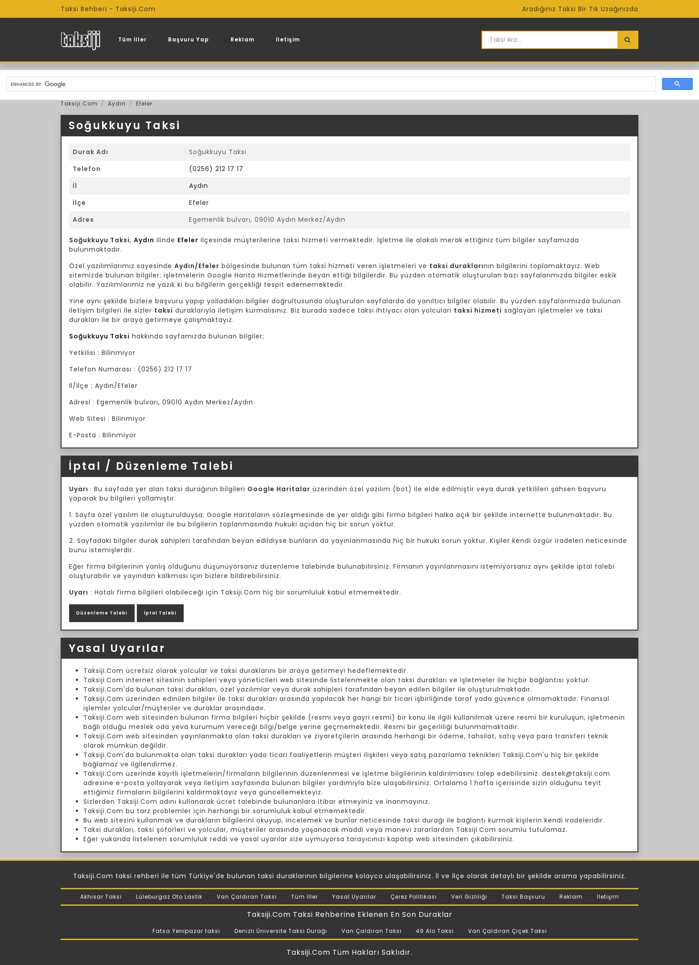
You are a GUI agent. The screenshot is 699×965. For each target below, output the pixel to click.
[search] (330, 84)
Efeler (144, 103)
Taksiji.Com (79, 103)
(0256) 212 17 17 (216, 168)
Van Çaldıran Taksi (247, 896)
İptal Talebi (160, 613)
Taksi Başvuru (523, 896)
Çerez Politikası (414, 896)
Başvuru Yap (188, 39)
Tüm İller (132, 39)
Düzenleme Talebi (101, 613)
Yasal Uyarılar (354, 896)
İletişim (288, 39)
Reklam (242, 39)
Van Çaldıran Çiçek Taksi (507, 931)
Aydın (117, 103)
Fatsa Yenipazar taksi (186, 931)
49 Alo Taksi (435, 931)
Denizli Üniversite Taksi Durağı (280, 931)
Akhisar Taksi (101, 896)
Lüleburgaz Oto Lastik (169, 896)
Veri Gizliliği (469, 896)
